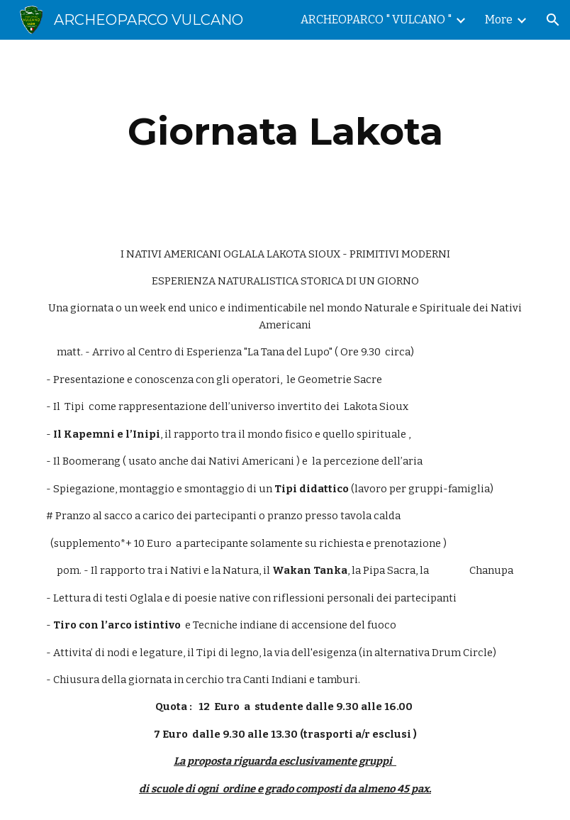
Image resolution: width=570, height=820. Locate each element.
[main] (285, 131)
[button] (553, 20)
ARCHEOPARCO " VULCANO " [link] (376, 19)
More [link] (499, 19)
